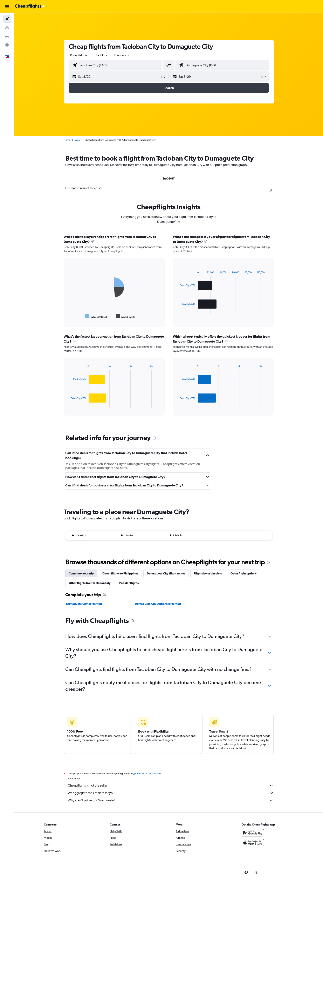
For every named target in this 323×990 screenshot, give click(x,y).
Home (67, 140)
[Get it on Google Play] (253, 832)
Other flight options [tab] (243, 573)
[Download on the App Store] (253, 842)
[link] (246, 872)
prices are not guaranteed (147, 773)
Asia (77, 140)
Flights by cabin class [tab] (208, 573)
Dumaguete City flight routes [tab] (166, 573)
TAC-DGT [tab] (168, 178)
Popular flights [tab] (129, 583)
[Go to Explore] (7, 45)
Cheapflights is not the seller (171, 785)
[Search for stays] (7, 27)
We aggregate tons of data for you (171, 792)
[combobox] (79, 55)
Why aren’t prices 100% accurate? (171, 800)
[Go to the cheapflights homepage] (30, 6)
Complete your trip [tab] (81, 573)
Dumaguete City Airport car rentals (158, 603)
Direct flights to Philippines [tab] (120, 573)
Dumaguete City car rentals (84, 603)
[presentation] (270, 190)
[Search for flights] (7, 19)
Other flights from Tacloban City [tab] (90, 583)
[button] (7, 6)
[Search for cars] (7, 36)
